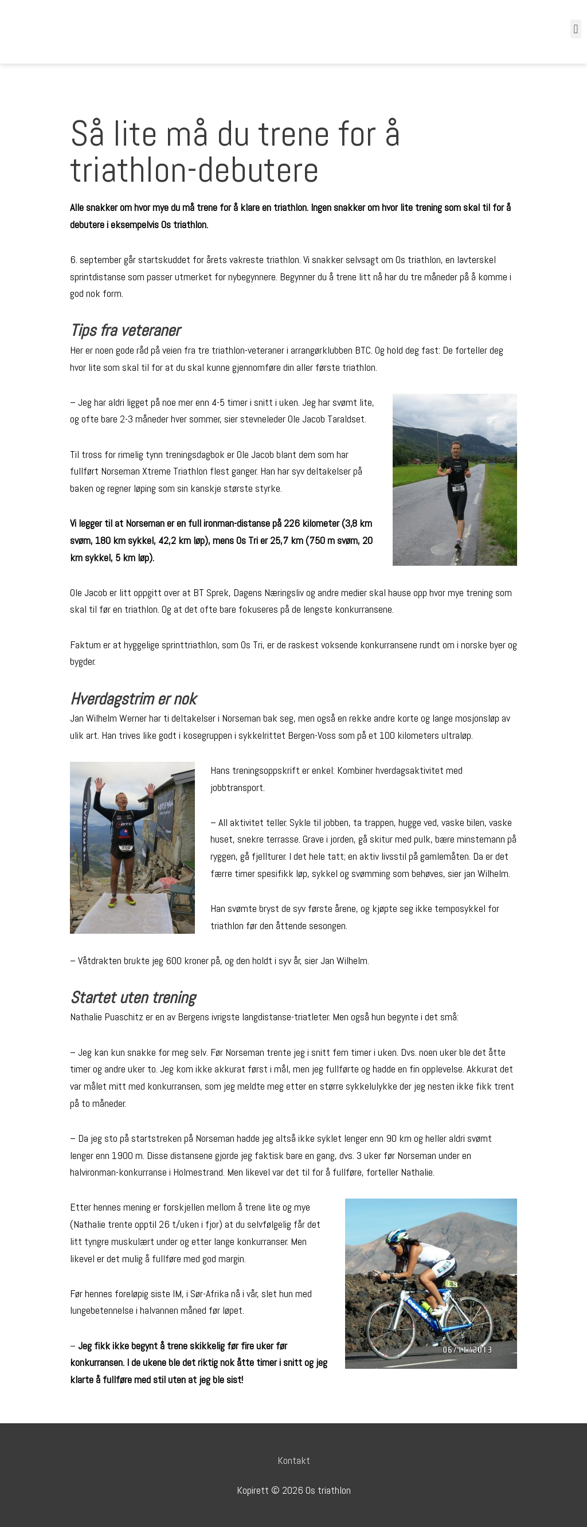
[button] (575, 28)
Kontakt (293, 1460)
